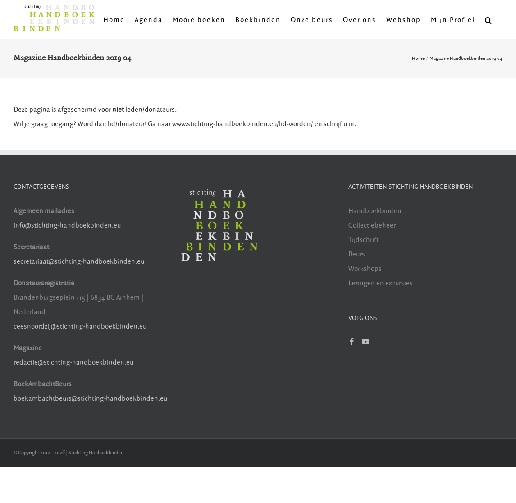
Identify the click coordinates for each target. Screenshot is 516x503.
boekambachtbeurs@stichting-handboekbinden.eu (90, 398)
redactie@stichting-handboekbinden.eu (73, 362)
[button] (489, 19)
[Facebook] (352, 341)
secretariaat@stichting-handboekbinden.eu (79, 261)
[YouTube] (365, 341)
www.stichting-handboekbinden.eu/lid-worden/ (243, 124)
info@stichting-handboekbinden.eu (67, 225)
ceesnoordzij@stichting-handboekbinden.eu (80, 326)
